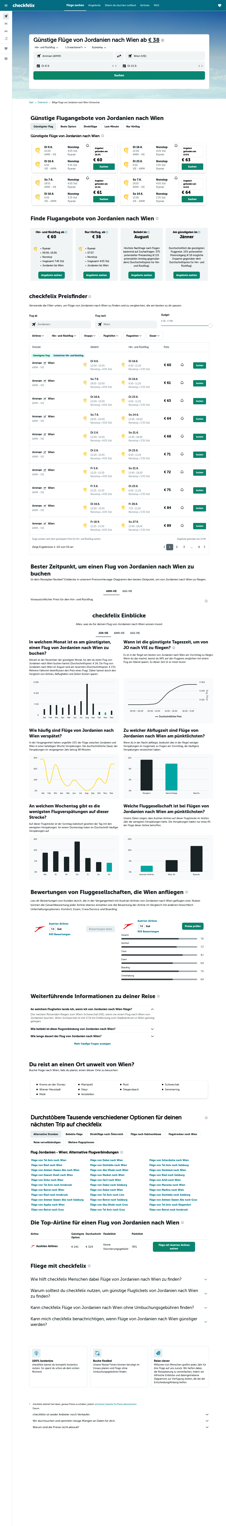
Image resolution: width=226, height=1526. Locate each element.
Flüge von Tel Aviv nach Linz (107, 1194)
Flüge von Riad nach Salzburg (167, 1175)
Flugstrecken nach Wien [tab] (183, 1134)
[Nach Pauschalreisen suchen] (6, 38)
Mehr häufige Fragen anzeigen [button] (92, 1043)
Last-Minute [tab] (112, 126)
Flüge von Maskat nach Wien (107, 1175)
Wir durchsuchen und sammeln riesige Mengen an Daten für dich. (121, 1421)
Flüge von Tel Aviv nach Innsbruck (51, 1185)
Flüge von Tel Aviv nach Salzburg (169, 1165)
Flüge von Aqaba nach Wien (48, 1204)
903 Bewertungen (59, 934)
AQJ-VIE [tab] (127, 591)
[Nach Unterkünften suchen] (6, 23)
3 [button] (184, 547)
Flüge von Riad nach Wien (46, 1165)
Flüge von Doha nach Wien (47, 1180)
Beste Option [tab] (68, 126)
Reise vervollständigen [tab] (47, 1142)
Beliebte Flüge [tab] (74, 1134)
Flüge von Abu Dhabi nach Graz (109, 1204)
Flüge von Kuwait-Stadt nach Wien (52, 1175)
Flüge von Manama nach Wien (167, 1185)
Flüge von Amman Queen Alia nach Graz (173, 1199)
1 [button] (169, 547)
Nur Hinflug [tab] (133, 126)
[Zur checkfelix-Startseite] (24, 5)
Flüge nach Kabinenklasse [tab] (146, 1134)
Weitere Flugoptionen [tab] (81, 1142)
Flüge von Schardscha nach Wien (169, 1160)
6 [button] (199, 547)
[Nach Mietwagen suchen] (6, 31)
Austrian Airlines (58, 923)
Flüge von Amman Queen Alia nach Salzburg (57, 1199)
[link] (51, 275)
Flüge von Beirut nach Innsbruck (168, 1209)
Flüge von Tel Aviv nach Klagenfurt (170, 1204)
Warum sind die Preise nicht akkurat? (121, 1427)
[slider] (210, 325)
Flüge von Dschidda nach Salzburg (169, 1194)
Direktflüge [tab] (90, 126)
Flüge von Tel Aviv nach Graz (107, 1209)
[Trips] (6, 48)
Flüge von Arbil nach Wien (165, 1180)
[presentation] (162, 40)
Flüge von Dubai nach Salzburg (108, 1185)
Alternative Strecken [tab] (46, 1134)
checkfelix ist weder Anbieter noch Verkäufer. (121, 1414)
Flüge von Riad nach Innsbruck (49, 1194)
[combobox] (46, 47)
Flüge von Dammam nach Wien (167, 1170)
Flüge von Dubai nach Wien (106, 1160)
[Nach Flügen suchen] (6, 16)
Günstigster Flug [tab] (43, 126)
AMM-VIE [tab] (111, 591)
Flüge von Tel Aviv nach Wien (48, 1160)
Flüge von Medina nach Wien (166, 1189)
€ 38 (154, 40)
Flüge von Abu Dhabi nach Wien (109, 1170)
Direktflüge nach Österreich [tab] (106, 1134)
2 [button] (177, 547)
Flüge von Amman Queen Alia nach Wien (55, 1170)
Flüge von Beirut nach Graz (47, 1209)
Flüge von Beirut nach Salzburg (108, 1199)
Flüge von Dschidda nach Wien (108, 1165)
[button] (6, 5)
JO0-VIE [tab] (103, 633)
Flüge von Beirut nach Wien (47, 1189)
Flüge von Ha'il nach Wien (105, 1180)
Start (31, 102)
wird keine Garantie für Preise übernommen (115, 1404)
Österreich (43, 102)
